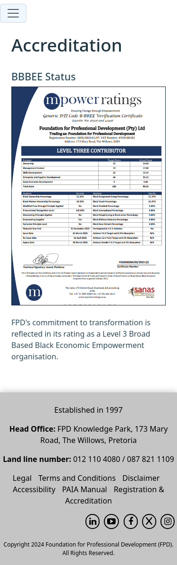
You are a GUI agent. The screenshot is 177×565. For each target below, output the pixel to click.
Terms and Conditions (77, 478)
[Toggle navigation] (13, 13)
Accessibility (34, 489)
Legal (22, 478)
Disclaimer (141, 478)
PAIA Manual (84, 489)
